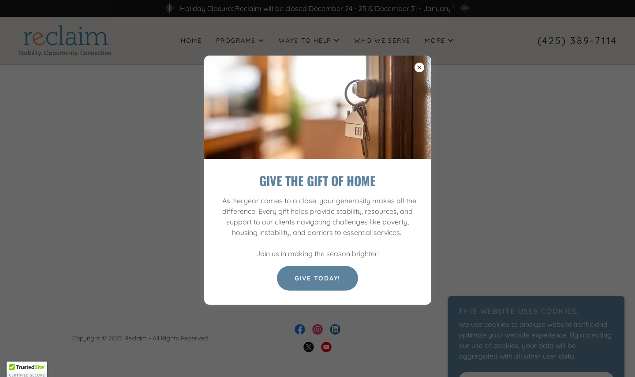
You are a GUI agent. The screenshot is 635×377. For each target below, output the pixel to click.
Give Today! (317, 278)
